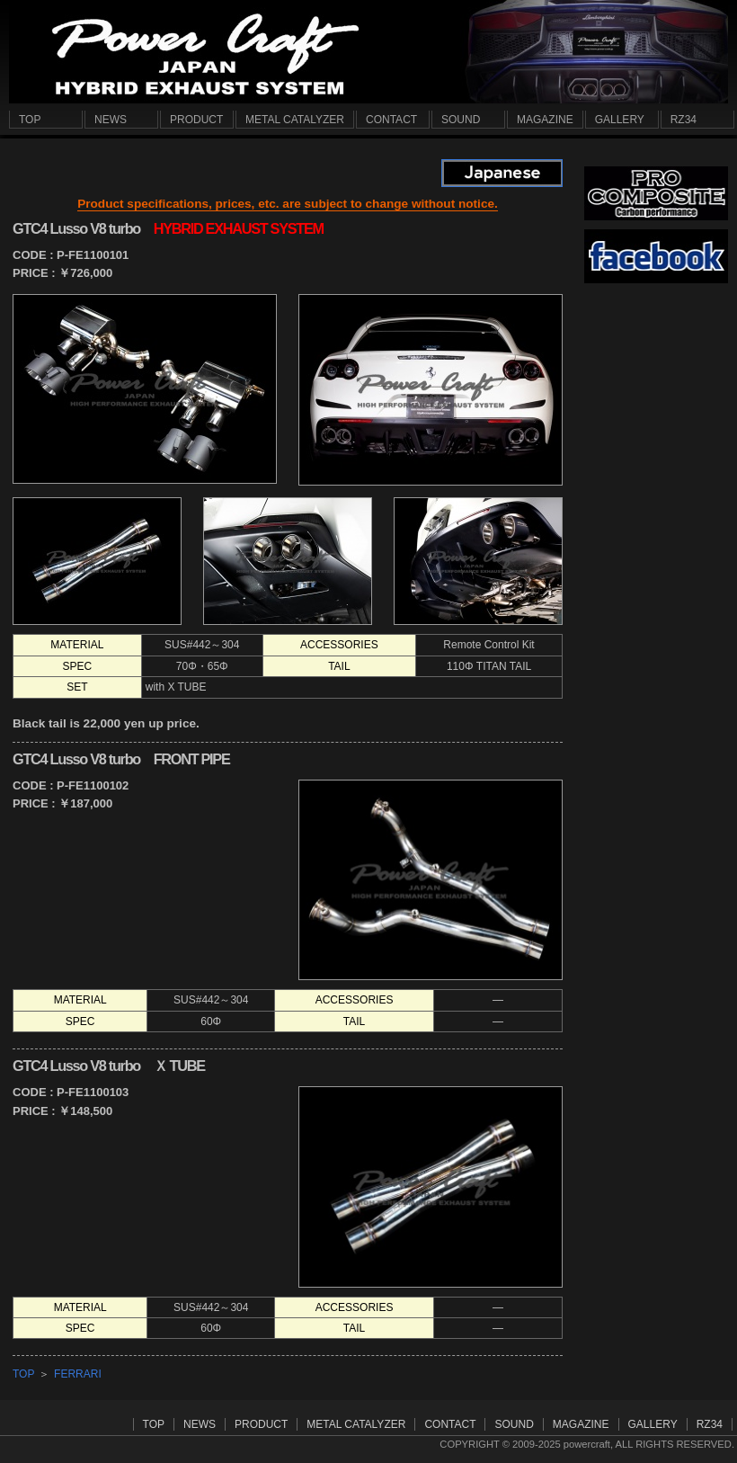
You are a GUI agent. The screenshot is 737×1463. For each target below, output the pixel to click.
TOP (23, 1374)
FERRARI (78, 1374)
